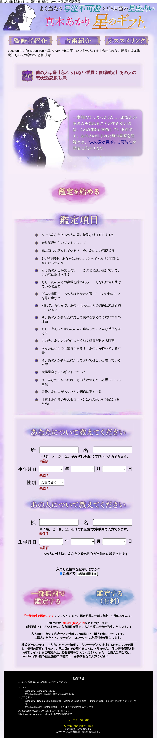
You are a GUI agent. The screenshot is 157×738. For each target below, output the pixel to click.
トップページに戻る (78, 720)
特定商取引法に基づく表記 (78, 726)
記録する (68, 573)
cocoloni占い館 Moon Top (26, 50)
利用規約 (50, 656)
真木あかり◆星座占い (63, 50)
